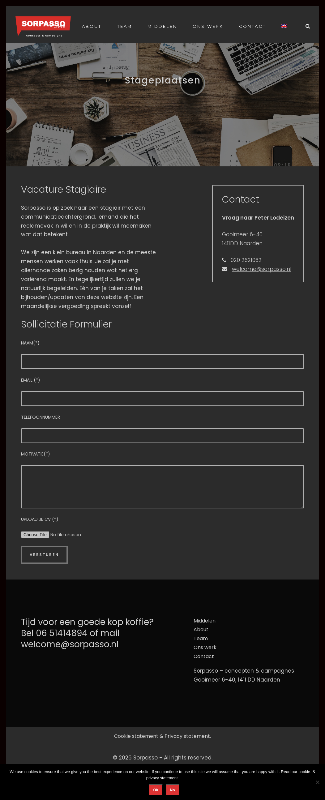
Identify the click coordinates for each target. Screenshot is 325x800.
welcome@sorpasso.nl (261, 269)
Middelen (162, 26)
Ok (155, 790)
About (92, 26)
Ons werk (208, 26)
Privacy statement (187, 736)
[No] (317, 782)
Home (57, 26)
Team (124, 26)
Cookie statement (136, 736)
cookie (304, 771)
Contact (252, 26)
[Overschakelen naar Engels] (284, 26)
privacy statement (162, 778)
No (172, 790)
